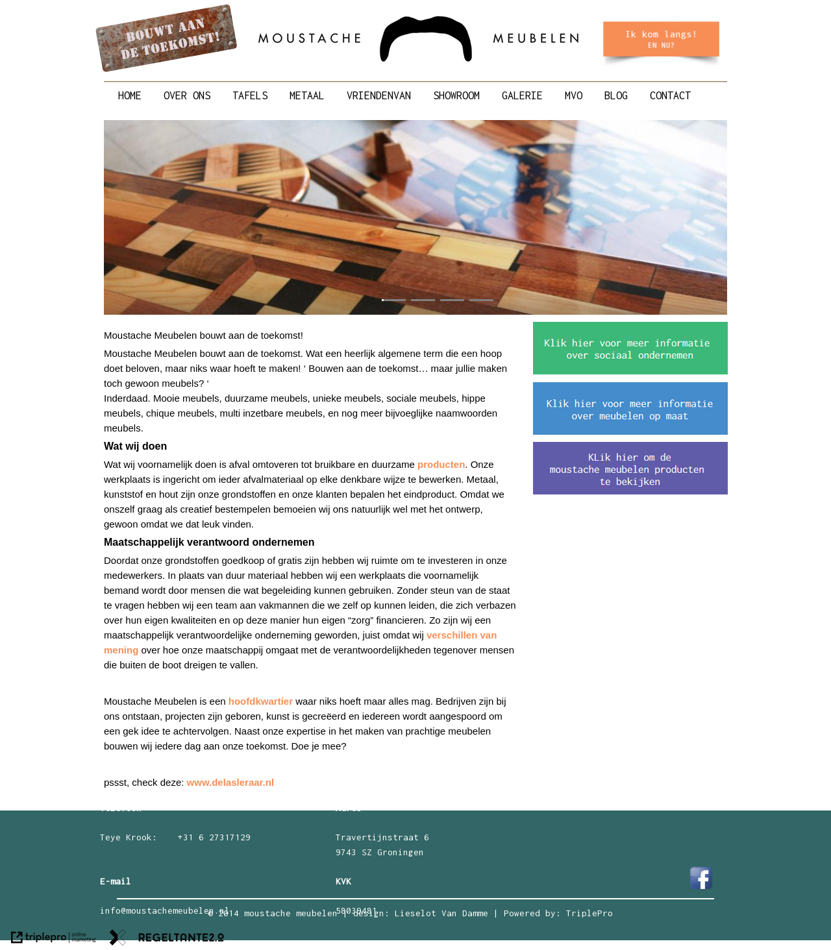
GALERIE (522, 95)
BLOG (616, 95)
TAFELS (249, 95)
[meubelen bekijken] (630, 491)
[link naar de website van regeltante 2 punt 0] (166, 939)
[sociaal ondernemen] (630, 371)
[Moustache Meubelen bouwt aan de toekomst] (166, 70)
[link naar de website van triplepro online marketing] (53, 939)
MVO (573, 95)
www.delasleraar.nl (231, 782)
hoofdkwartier (261, 701)
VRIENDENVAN (379, 95)
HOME (130, 95)
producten (441, 464)
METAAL (307, 95)
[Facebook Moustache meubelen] (701, 888)
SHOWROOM (456, 95)
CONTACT (670, 95)
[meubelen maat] (630, 431)
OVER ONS (187, 95)
